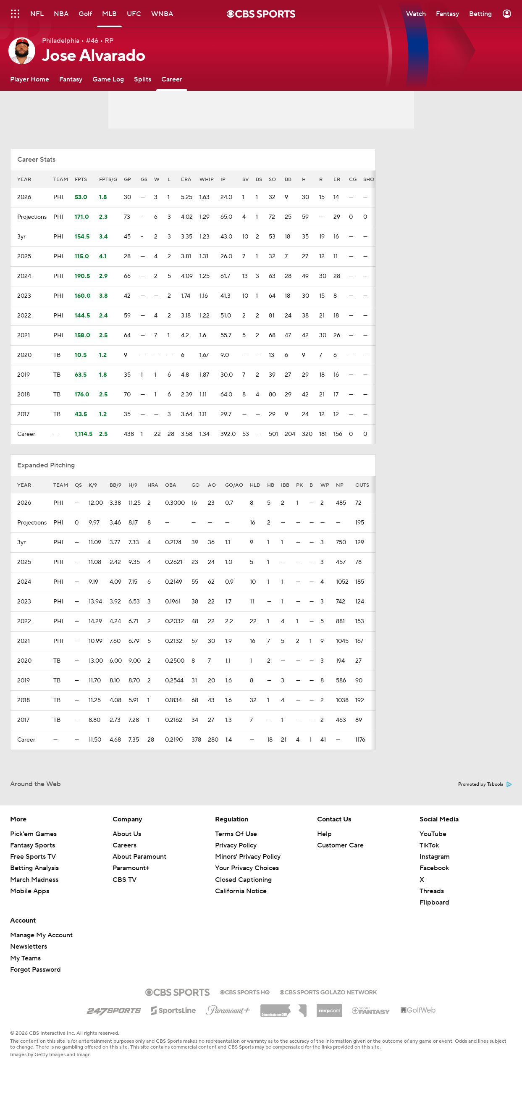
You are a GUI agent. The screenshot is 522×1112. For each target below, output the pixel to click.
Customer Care (340, 845)
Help (324, 834)
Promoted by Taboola (485, 784)
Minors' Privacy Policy (248, 856)
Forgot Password (35, 969)
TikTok (429, 845)
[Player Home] (29, 79)
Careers (124, 845)
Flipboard (434, 902)
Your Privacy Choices (247, 868)
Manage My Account (41, 935)
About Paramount (139, 856)
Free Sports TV (33, 856)
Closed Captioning (243, 880)
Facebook (434, 868)
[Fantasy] (70, 79)
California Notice (241, 891)
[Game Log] (108, 79)
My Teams (25, 958)
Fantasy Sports (32, 845)
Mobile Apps (29, 891)
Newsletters (28, 946)
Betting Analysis (34, 868)
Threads (432, 891)
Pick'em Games (33, 834)
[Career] (171, 79)
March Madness (34, 880)
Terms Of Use (236, 834)
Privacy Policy (236, 845)
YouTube (433, 834)
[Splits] (142, 79)
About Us (127, 834)
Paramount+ (131, 868)
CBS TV (124, 880)
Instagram (435, 856)
